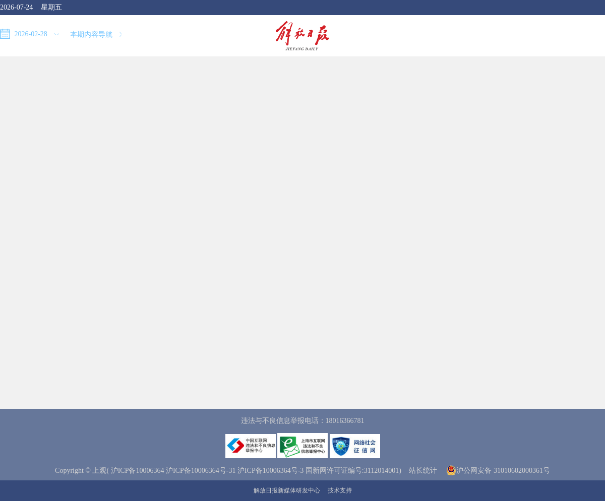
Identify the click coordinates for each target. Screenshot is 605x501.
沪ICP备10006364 (137, 470)
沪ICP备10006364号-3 (270, 470)
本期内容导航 (96, 34)
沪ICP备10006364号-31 (200, 470)
